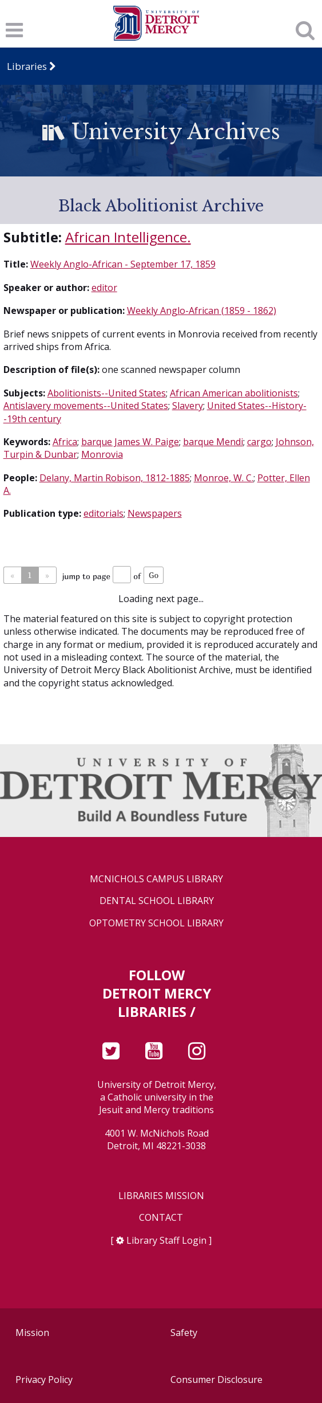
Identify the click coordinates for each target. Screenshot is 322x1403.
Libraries (27, 66)
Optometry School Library (156, 923)
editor (104, 287)
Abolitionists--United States (106, 393)
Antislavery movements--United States (85, 405)
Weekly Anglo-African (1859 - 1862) (201, 310)
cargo (259, 441)
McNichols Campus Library (156, 879)
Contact (161, 1217)
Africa (65, 441)
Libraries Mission (161, 1195)
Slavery (187, 405)
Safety (183, 1332)
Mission (32, 1332)
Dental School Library (157, 900)
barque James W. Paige (130, 441)
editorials (104, 513)
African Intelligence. (128, 236)
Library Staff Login (166, 1240)
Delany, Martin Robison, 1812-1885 (114, 477)
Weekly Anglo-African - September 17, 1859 (123, 264)
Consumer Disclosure (216, 1379)
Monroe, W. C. (223, 477)
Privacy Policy (44, 1379)
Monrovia (102, 454)
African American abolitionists (234, 393)
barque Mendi (213, 441)
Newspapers (155, 513)
